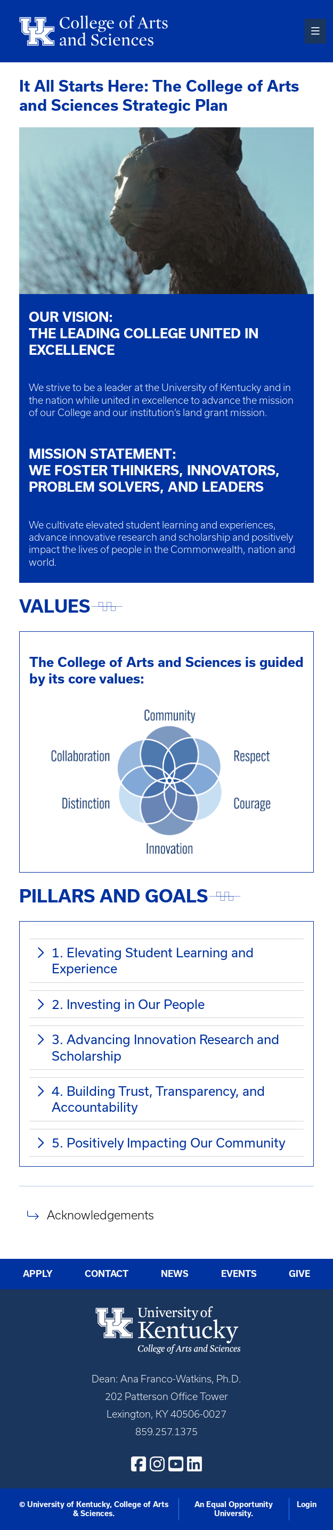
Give (299, 1274)
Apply (38, 1274)
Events (239, 1274)
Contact (106, 1274)
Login (306, 1504)
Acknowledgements (100, 1215)
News (175, 1274)
